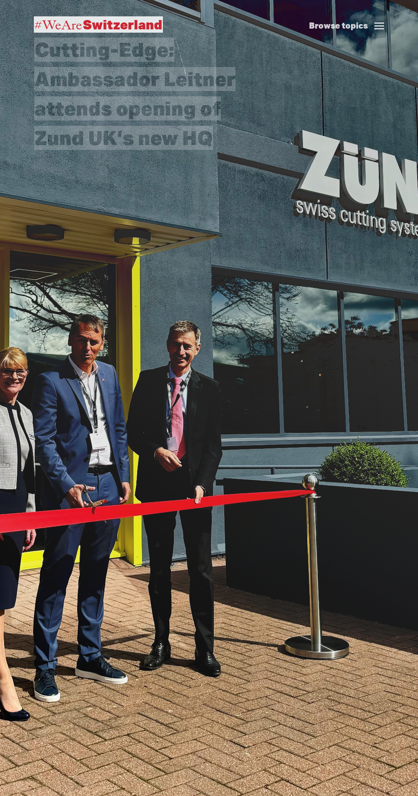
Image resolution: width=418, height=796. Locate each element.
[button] (350, 17)
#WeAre (98, 24)
